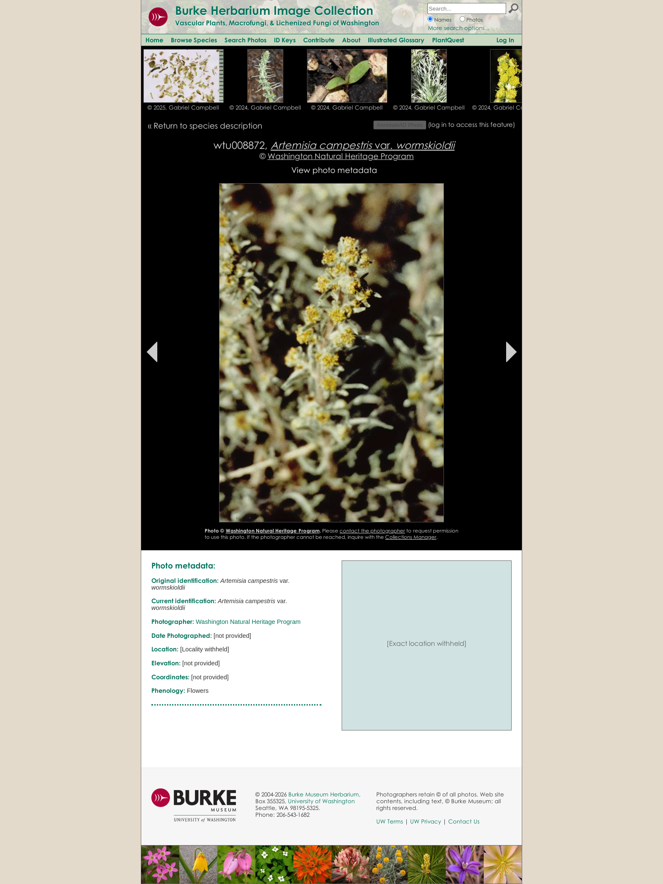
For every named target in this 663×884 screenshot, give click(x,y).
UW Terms (389, 821)
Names (443, 19)
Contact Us (463, 821)
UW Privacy (425, 821)
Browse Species (194, 40)
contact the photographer (372, 530)
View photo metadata (334, 170)
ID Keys (285, 40)
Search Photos (245, 40)
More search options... (459, 28)
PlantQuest (448, 40)
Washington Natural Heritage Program (341, 156)
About (351, 40)
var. (363, 145)
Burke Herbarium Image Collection (274, 10)
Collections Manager (410, 537)
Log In (505, 40)
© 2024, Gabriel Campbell (265, 107)
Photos (474, 19)
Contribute (318, 40)
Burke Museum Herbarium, (324, 794)
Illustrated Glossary (396, 40)
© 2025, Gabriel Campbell (183, 107)
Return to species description (207, 125)
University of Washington (321, 801)
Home (154, 40)
